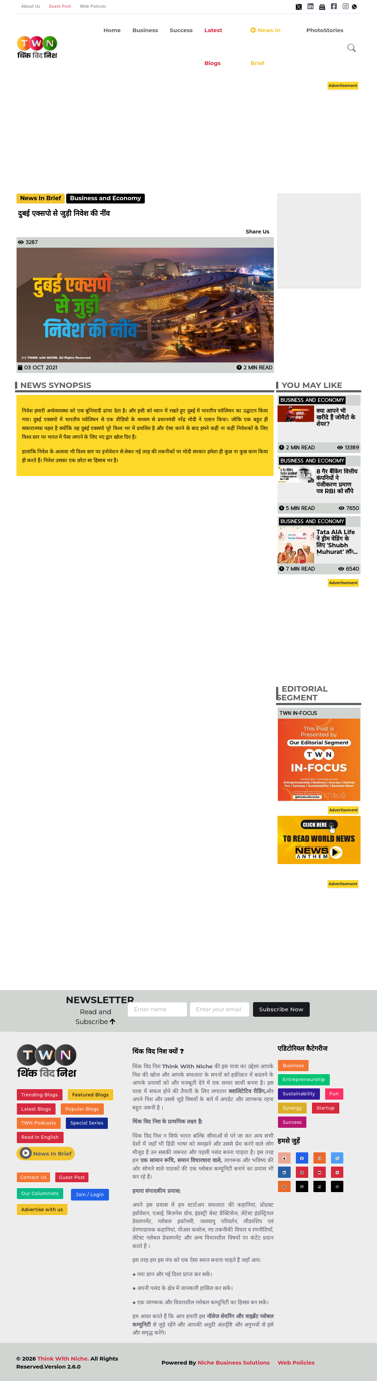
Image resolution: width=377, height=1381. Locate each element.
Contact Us (33, 1177)
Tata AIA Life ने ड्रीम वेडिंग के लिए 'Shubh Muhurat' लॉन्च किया (336, 542)
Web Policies (93, 6)
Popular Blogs (82, 1109)
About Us (30, 6)
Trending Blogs (39, 1094)
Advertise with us (42, 1209)
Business (145, 30)
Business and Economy (105, 198)
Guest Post (60, 6)
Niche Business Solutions (233, 1362)
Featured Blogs (90, 1094)
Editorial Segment (302, 693)
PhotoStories (324, 30)
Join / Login (90, 1194)
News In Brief (40, 198)
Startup (326, 1108)
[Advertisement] (195, 131)
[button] (351, 48)
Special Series (86, 1123)
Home (112, 30)
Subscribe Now (281, 1009)
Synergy (292, 1108)
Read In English (40, 1137)
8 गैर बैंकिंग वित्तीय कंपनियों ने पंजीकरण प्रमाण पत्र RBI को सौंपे (336, 481)
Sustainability (299, 1093)
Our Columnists (40, 1193)
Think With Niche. (63, 1358)
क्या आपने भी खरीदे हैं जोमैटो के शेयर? (335, 417)
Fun (334, 1093)
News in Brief (265, 46)
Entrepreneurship (304, 1079)
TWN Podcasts (38, 1123)
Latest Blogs (213, 46)
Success (181, 30)
